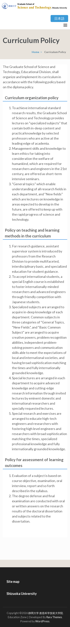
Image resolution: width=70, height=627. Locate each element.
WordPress (42, 621)
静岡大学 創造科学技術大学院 (45, 613)
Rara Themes (54, 617)
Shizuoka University (22, 593)
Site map (13, 581)
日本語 (59, 18)
